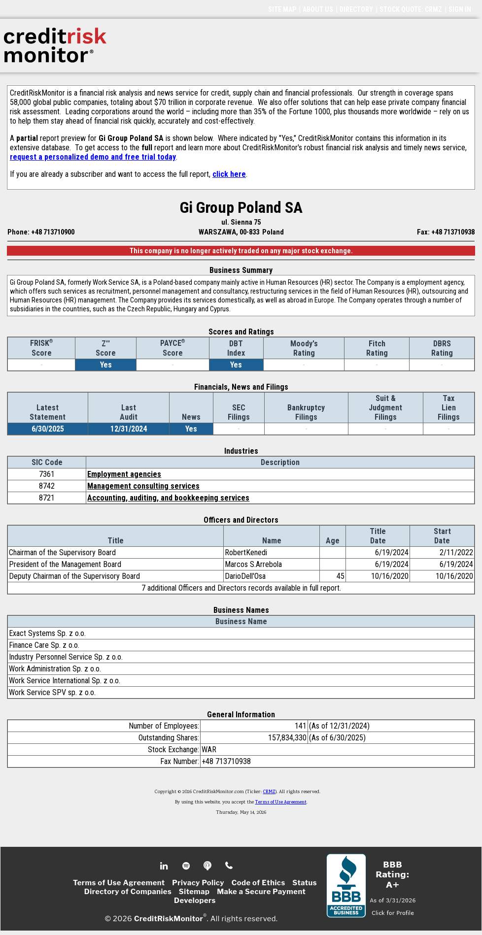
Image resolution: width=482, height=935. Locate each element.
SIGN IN (459, 9)
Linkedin (165, 866)
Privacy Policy (198, 882)
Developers (195, 900)
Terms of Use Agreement (281, 802)
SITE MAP (282, 9)
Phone (229, 866)
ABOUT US (318, 9)
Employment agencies (124, 474)
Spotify (187, 866)
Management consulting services (143, 486)
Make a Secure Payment (261, 891)
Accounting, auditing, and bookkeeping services (168, 497)
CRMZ (269, 792)
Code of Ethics (258, 882)
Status (304, 882)
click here (229, 174)
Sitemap (194, 891)
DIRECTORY (356, 9)
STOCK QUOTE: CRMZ (410, 9)
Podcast (208, 866)
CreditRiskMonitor (168, 918)
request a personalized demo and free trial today (93, 157)
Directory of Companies (128, 891)
